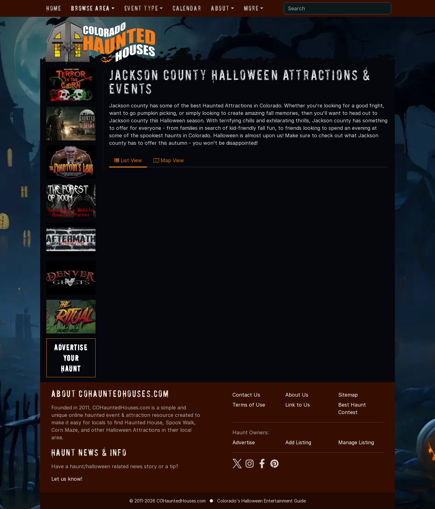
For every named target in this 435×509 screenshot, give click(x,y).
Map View (168, 160)
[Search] (337, 8)
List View (128, 160)
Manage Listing (356, 442)
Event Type (141, 8)
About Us (296, 395)
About (220, 8)
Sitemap (348, 395)
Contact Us (246, 395)
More (251, 8)
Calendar (187, 8)
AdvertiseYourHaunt (70, 358)
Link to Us (297, 405)
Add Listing (298, 442)
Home (53, 8)
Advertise (243, 442)
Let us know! (66, 479)
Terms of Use (248, 405)
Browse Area (90, 8)
